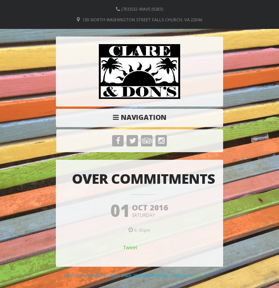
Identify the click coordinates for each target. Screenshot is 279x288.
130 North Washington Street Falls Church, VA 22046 (142, 19)
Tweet (130, 247)
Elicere (200, 275)
